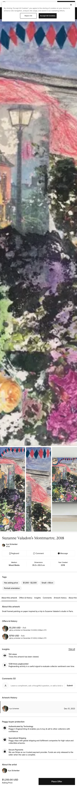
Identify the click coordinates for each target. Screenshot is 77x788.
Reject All (28, 16)
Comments (47, 598)
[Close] (71, 5)
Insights (37, 598)
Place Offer (56, 781)
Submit (70, 685)
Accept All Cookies (47, 16)
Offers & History (25, 598)
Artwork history (60, 598)
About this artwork (9, 598)
